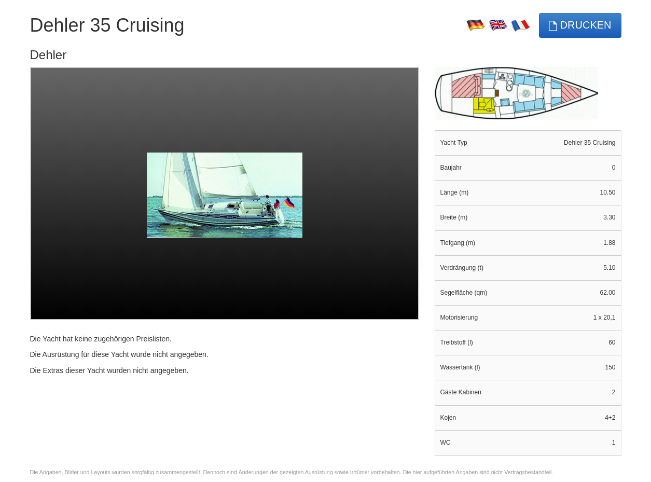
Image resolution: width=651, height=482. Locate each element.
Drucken (580, 25)
